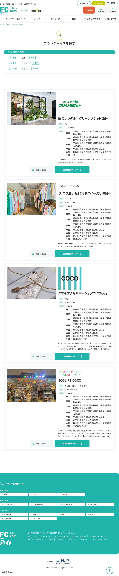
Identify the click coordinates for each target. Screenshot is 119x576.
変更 (32, 58)
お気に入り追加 (41, 170)
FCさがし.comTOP (5, 25)
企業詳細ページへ (71, 169)
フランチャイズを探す (18, 25)
